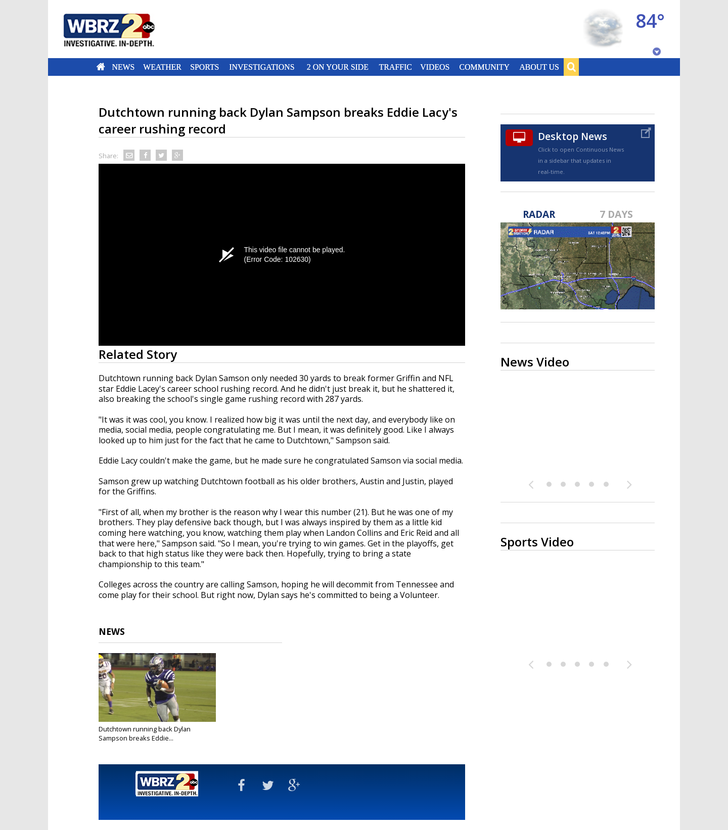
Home (101, 67)
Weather (162, 67)
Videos (434, 67)
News (123, 67)
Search (571, 67)
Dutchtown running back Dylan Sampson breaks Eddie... (145, 733)
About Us (539, 67)
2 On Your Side (338, 67)
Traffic (395, 67)
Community (484, 67)
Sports (204, 67)
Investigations (262, 67)
